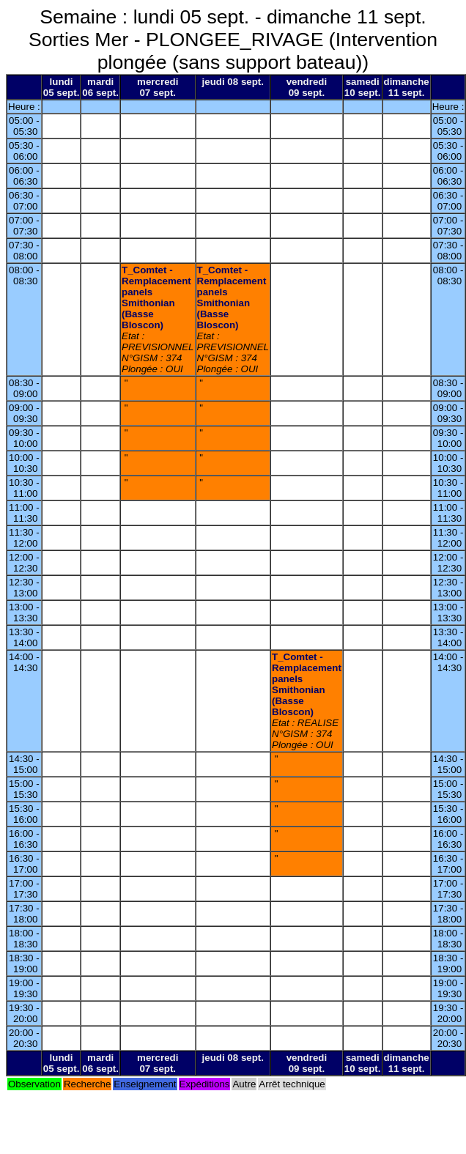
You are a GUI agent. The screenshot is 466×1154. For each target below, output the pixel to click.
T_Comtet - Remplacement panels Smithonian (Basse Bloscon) (156, 297)
